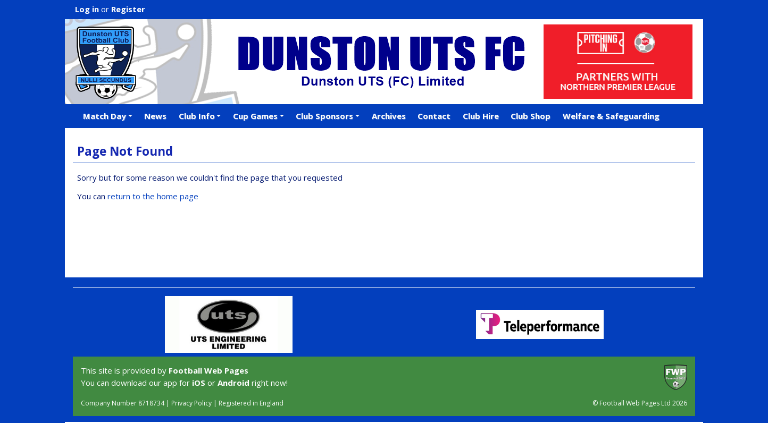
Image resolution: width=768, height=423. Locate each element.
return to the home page (152, 196)
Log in (87, 9)
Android (233, 382)
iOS (198, 382)
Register (128, 9)
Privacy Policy (191, 403)
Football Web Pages (208, 370)
